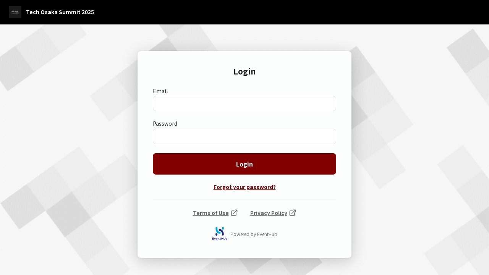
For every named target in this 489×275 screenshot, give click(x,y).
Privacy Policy (273, 213)
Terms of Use (215, 213)
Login (244, 163)
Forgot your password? (245, 187)
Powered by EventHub (253, 234)
